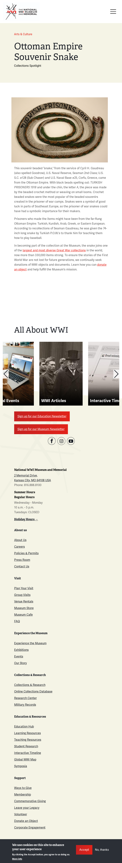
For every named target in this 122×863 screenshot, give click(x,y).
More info (17, 859)
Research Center (25, 698)
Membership (22, 794)
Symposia (20, 766)
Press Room (22, 560)
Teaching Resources (27, 740)
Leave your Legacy (26, 808)
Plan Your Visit (23, 588)
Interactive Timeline (27, 753)
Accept (84, 850)
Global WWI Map (25, 759)
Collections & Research (29, 685)
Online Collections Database (33, 691)
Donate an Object (26, 821)
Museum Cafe (23, 615)
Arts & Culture (23, 34)
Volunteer (20, 814)
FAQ (17, 621)
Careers (19, 547)
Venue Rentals (23, 601)
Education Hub (24, 726)
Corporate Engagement (29, 827)
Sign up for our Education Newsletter (41, 416)
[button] (6, 374)
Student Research (26, 746)
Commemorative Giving (30, 801)
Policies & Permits (26, 553)
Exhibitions (21, 650)
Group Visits (22, 595)
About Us (20, 540)
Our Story (20, 663)
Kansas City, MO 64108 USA (32, 480)
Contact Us (21, 566)
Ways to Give (23, 788)
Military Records (25, 705)
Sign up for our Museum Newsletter (41, 429)
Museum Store (24, 608)
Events (18, 656)
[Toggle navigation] (113, 11)
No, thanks (102, 849)
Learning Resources (27, 733)
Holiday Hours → (26, 519)
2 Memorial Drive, (26, 475)
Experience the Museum (30, 643)
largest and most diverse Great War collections (54, 250)
